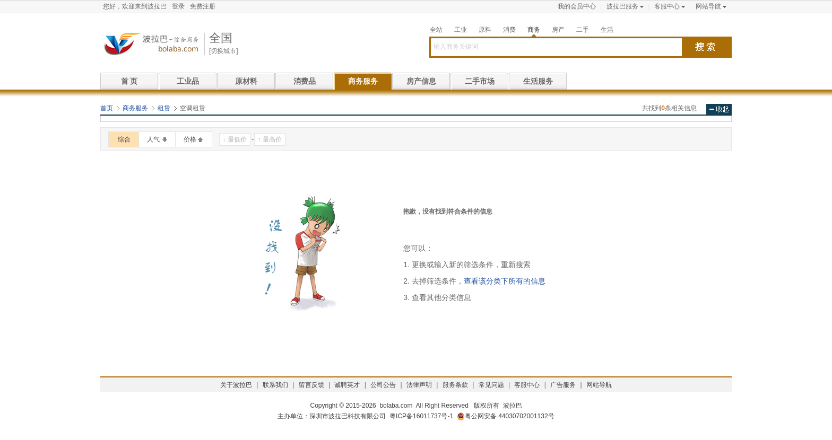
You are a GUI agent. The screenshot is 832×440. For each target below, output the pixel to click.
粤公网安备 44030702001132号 (505, 416)
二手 (582, 29)
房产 (558, 29)
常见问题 (491, 385)
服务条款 (455, 385)
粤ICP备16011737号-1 (421, 416)
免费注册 (202, 6)
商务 (533, 29)
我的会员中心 (577, 6)
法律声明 (419, 385)
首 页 (129, 81)
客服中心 (667, 6)
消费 (509, 29)
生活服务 (538, 81)
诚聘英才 (347, 385)
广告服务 (563, 385)
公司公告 (383, 385)
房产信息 (421, 81)
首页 (106, 108)
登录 (178, 6)
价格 (190, 139)
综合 (124, 139)
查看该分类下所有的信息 (504, 281)
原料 (485, 29)
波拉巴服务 (622, 6)
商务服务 (363, 81)
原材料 (246, 81)
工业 (460, 29)
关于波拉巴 (236, 385)
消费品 (304, 81)
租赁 (164, 108)
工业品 (188, 81)
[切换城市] (223, 51)
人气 (153, 139)
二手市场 (480, 81)
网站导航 (708, 6)
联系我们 (275, 385)
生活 (607, 29)
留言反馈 (311, 385)
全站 (436, 29)
